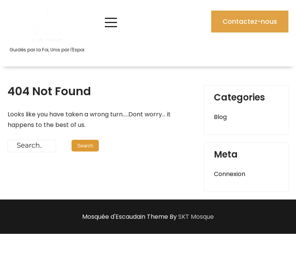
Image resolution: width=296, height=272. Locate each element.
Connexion (229, 174)
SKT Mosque (196, 216)
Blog (220, 117)
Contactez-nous (250, 21)
